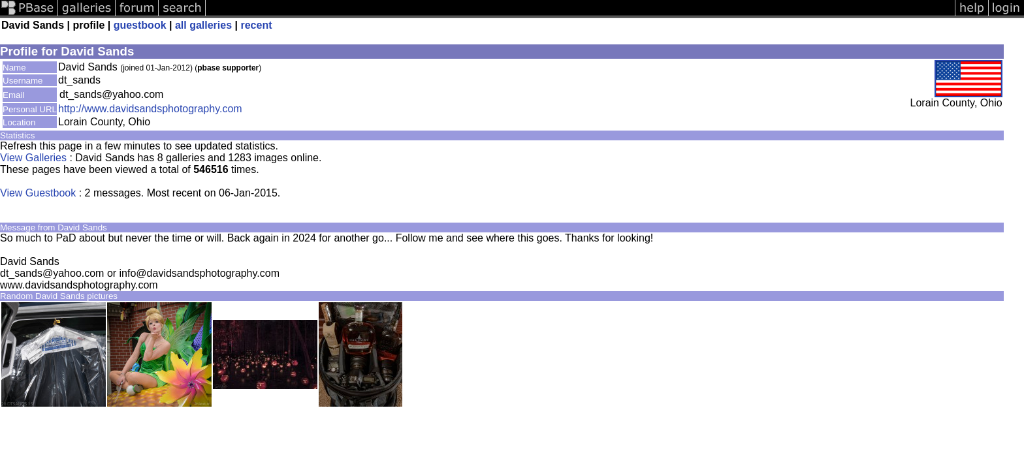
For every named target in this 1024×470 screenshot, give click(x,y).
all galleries (203, 25)
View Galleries (33, 157)
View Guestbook (38, 192)
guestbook (140, 25)
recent (256, 25)
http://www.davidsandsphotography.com (150, 108)
